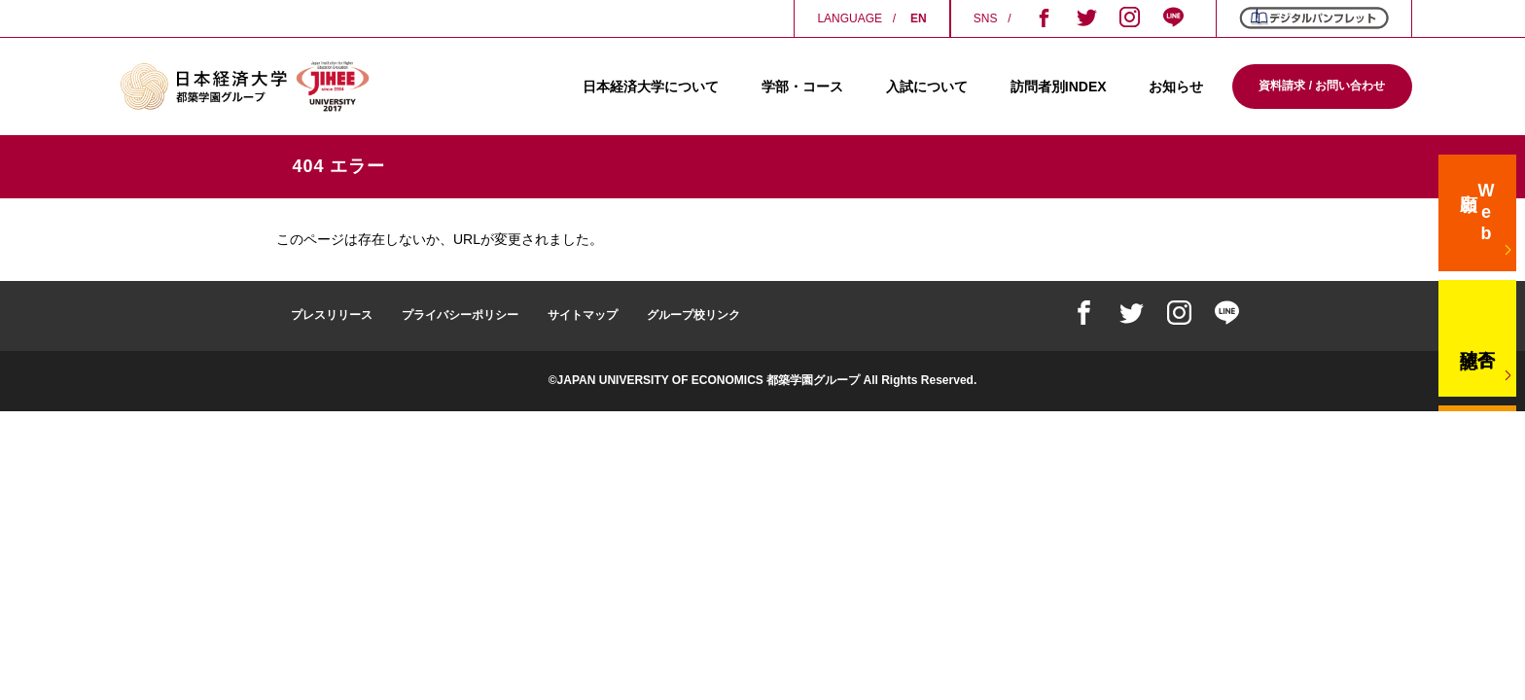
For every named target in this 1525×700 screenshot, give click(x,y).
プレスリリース (331, 315)
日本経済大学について (651, 86)
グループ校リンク (693, 315)
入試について (927, 86)
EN (918, 18)
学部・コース (802, 86)
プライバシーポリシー (460, 315)
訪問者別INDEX (1059, 86)
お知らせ (1176, 86)
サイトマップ (583, 315)
